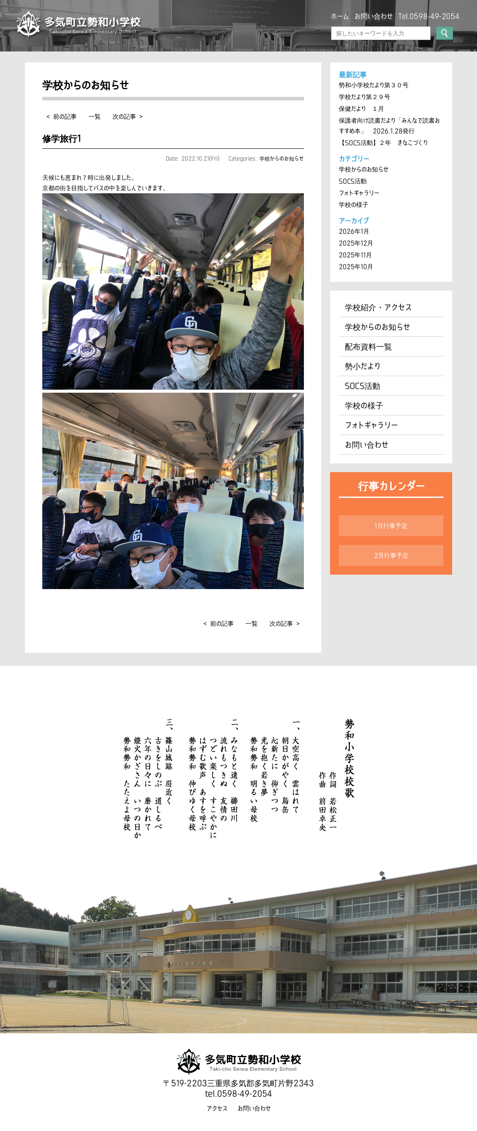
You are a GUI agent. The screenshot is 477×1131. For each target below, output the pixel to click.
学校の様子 (353, 205)
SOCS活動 (353, 181)
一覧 (95, 116)
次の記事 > (127, 116)
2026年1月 (354, 231)
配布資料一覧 (368, 346)
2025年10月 (356, 267)
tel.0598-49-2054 (238, 1093)
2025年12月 (356, 243)
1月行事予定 (391, 526)
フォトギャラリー (359, 193)
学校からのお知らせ (281, 158)
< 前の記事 (62, 116)
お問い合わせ (373, 16)
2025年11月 (355, 255)
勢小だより (363, 366)
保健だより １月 (361, 109)
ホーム (340, 16)
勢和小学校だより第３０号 (374, 85)
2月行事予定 (391, 555)
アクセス (217, 1108)
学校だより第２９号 (364, 97)
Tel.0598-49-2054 (429, 16)
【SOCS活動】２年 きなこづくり (383, 143)
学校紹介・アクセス (378, 307)
